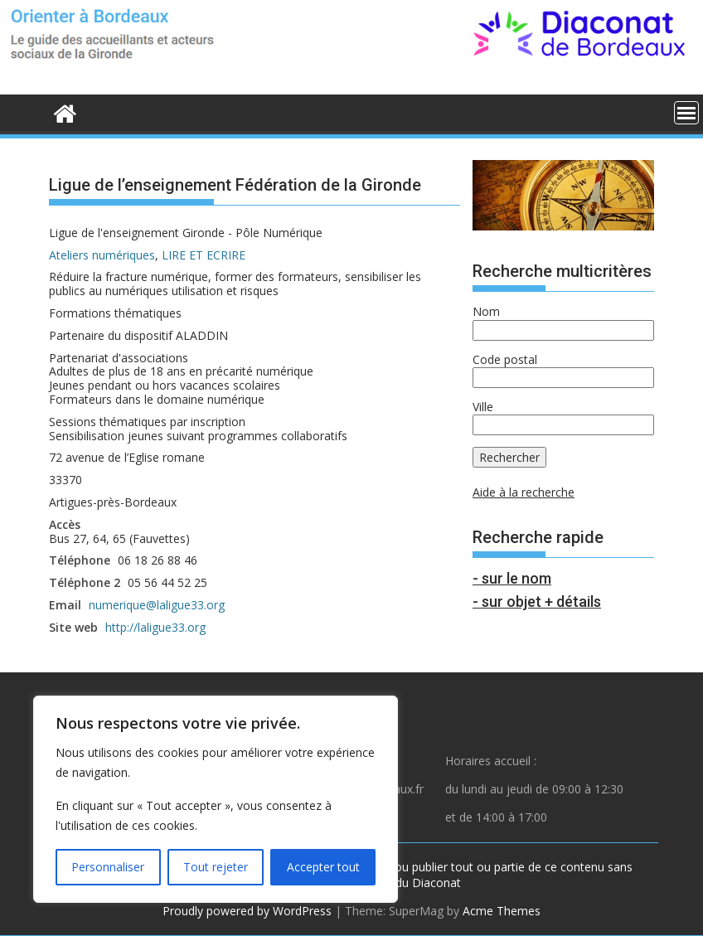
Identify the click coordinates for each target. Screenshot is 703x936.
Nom (486, 311)
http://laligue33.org (155, 627)
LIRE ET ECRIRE (203, 255)
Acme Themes (502, 911)
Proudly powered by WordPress (247, 911)
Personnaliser (107, 867)
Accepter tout (323, 867)
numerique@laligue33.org (157, 605)
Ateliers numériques (102, 255)
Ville (483, 407)
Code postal (505, 359)
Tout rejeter (215, 867)
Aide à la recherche (524, 492)
